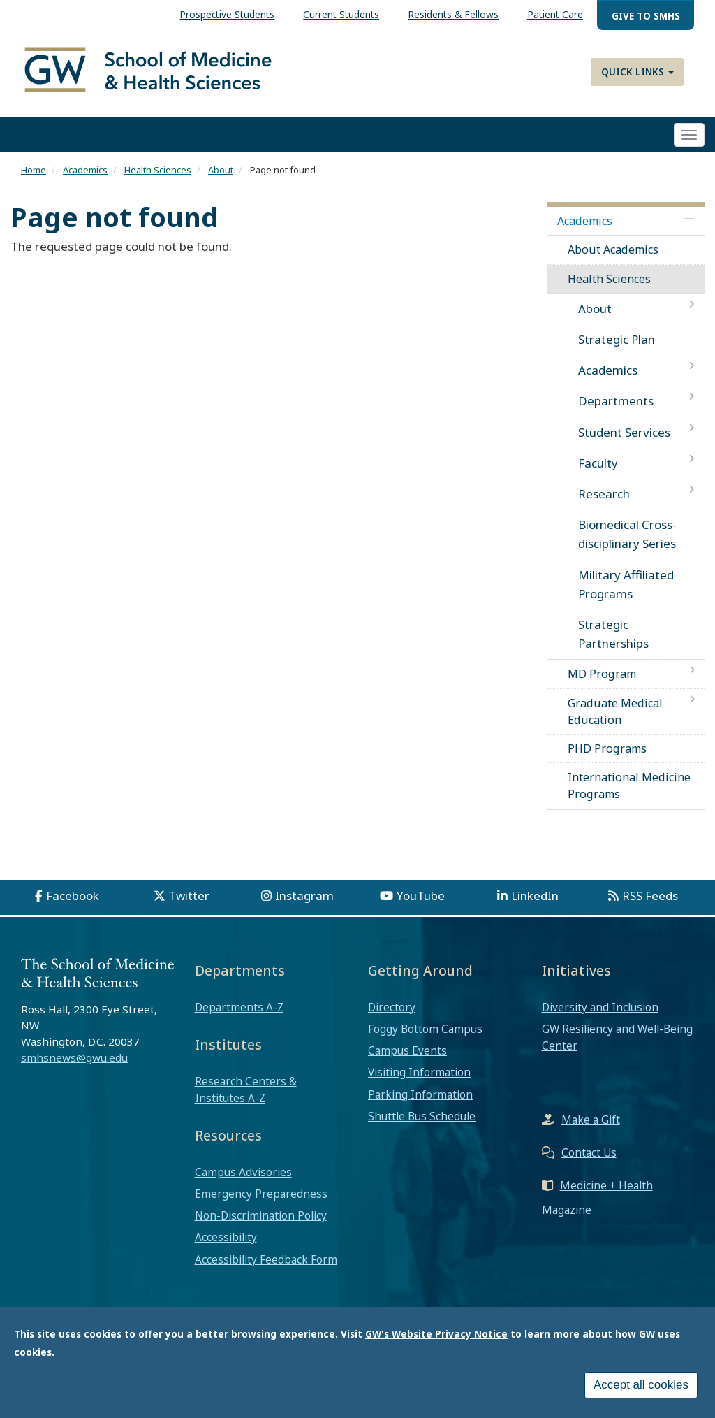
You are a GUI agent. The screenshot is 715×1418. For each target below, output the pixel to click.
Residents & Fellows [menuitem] (453, 14)
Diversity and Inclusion (600, 1007)
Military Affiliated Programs (626, 584)
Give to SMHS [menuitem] (646, 15)
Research (604, 494)
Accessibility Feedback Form (266, 1259)
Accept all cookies (641, 1389)
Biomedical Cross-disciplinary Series (627, 533)
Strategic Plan (616, 339)
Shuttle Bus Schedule (422, 1116)
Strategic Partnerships (613, 633)
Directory (391, 1007)
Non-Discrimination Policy (261, 1215)
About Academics (613, 249)
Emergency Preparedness (261, 1194)
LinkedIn (535, 896)
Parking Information (420, 1094)
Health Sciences (157, 170)
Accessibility (226, 1237)
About (220, 170)
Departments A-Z (239, 1007)
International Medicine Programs (629, 785)
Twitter (188, 896)
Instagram (304, 896)
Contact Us (589, 1152)
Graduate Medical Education (615, 711)
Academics (85, 170)
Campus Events (407, 1050)
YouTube (421, 896)
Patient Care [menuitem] (555, 14)
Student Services (624, 432)
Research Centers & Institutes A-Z (246, 1089)
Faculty (598, 463)
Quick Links (637, 71)
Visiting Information (419, 1072)
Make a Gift (590, 1120)
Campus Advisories (243, 1172)
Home (33, 170)
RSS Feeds (650, 896)
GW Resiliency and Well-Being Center (617, 1037)
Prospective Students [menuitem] (226, 14)
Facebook (72, 896)
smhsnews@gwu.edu (74, 1057)
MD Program (602, 673)
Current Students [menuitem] (341, 14)
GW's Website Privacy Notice (436, 1338)
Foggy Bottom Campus (425, 1029)
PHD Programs (607, 748)
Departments (616, 401)
